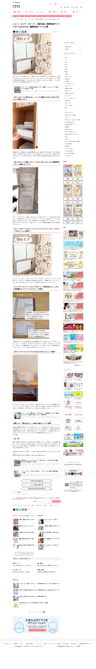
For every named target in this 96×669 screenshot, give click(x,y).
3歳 (24, 505)
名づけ (40, 12)
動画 (66, 107)
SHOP (51, 4)
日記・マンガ (68, 103)
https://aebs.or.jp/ (72, 487)
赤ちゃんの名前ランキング (70, 131)
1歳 (18, 505)
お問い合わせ (74, 665)
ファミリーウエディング (70, 98)
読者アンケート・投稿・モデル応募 (72, 119)
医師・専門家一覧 (30, 665)
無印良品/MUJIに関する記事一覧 (36, 488)
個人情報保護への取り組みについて (65, 668)
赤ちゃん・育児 (74, 7)
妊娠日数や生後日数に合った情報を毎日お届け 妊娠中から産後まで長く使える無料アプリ (37, 648)
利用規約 (15, 665)
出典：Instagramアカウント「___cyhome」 (21, 214)
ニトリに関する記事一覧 (36, 485)
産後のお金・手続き (69, 93)
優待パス (76, 12)
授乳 (66, 69)
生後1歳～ (67, 49)
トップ (14, 19)
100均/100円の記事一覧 (36, 481)
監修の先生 (67, 146)
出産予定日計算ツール (69, 124)
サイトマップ (39, 665)
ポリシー (22, 665)
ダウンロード (37, 652)
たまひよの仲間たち (69, 151)
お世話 (66, 74)
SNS (42, 16)
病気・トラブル (68, 76)
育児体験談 (67, 100)
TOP (61, 7)
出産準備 (52, 12)
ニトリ (55, 505)
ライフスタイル (68, 95)
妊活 (81, 7)
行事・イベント (68, 86)
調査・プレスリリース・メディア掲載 (52, 665)
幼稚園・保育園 (68, 88)
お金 (66, 136)
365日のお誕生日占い (69, 122)
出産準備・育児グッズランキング (72, 134)
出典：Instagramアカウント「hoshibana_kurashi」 (23, 149)
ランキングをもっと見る (24, 575)
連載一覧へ (77, 365)
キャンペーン (54, 16)
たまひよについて (69, 112)
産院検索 (67, 127)
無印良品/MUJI (38, 505)
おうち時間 (50, 505)
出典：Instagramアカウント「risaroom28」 (21, 276)
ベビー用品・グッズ (69, 83)
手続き (66, 139)
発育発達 (67, 81)
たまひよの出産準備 (69, 153)
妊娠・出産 (66, 7)
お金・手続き (29, 12)
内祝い (57, 4)
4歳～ (28, 505)
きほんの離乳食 (68, 143)
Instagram (32, 505)
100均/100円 (45, 505)
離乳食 (63, 12)
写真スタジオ (65, 16)
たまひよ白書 (68, 155)
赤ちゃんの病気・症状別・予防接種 (72, 141)
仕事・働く (67, 91)
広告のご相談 (65, 665)
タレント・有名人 (69, 105)
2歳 (21, 505)
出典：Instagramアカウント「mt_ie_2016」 (21, 339)
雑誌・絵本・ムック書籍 (70, 115)
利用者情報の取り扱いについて (85, 665)
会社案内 (78, 668)
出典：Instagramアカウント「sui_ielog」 (21, 402)
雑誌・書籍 (18, 16)
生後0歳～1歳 (68, 46)
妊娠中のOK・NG (69, 129)
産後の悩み (67, 79)
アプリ (30, 16)
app (59, 505)
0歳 (15, 505)
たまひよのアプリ (69, 148)
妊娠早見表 (17, 12)
